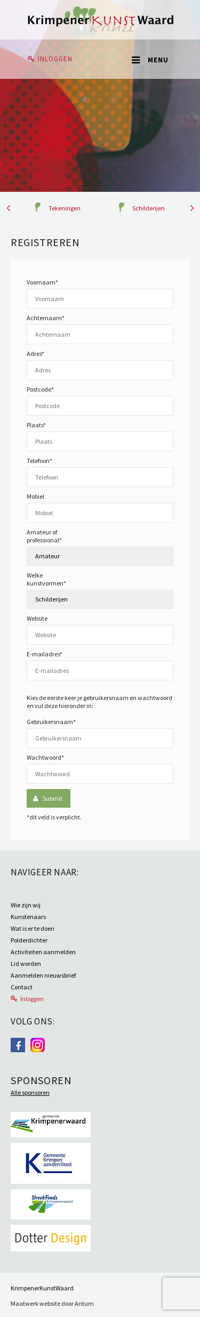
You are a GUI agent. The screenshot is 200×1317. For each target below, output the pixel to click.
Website (37, 618)
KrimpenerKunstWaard (42, 1288)
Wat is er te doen (32, 928)
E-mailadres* (44, 654)
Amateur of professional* (44, 536)
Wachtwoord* (45, 757)
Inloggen (55, 58)
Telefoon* (39, 461)
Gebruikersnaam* (51, 722)
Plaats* (36, 425)
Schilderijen (148, 208)
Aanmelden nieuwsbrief (43, 975)
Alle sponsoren (30, 1092)
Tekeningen (65, 208)
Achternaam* (46, 318)
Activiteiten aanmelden (43, 952)
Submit (52, 798)
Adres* (35, 353)
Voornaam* (42, 282)
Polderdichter (29, 940)
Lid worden (26, 964)
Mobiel (35, 496)
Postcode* (40, 389)
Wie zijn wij (26, 905)
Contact (22, 987)
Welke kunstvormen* (46, 579)
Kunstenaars (28, 917)
